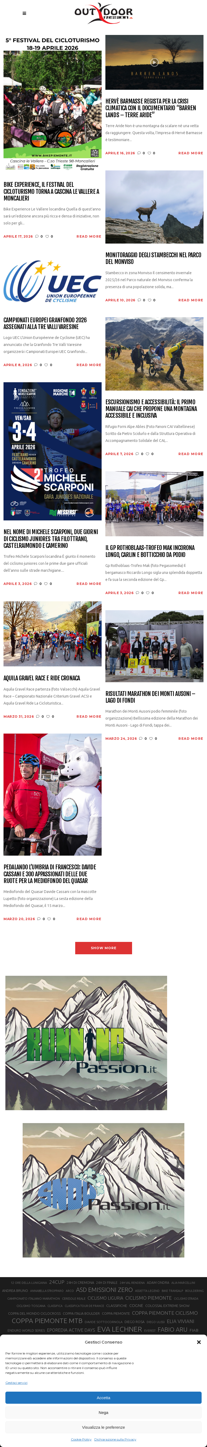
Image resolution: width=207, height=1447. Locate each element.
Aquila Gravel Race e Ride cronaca (42, 678)
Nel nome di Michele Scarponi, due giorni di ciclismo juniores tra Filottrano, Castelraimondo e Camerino (51, 538)
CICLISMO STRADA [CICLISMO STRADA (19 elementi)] (186, 1298)
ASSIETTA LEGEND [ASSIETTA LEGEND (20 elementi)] (147, 1290)
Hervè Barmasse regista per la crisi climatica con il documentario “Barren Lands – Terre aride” (150, 108)
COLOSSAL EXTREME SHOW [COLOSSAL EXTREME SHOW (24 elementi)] (167, 1305)
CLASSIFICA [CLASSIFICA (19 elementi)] (55, 1305)
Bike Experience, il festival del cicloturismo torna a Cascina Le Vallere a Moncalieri (51, 191)
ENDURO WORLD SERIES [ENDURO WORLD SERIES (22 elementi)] (26, 1330)
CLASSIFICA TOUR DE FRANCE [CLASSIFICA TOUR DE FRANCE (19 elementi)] (84, 1305)
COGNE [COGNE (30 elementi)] (136, 1305)
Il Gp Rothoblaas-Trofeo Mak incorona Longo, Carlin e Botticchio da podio (149, 551)
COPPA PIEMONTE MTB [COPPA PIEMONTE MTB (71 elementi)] (47, 1320)
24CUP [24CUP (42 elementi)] (56, 1282)
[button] (199, 1342)
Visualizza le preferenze (103, 1427)
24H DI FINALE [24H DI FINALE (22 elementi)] (107, 1282)
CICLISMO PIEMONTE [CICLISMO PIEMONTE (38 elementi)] (148, 1297)
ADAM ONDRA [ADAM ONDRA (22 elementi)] (158, 1282)
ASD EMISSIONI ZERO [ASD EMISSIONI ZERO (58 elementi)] (104, 1289)
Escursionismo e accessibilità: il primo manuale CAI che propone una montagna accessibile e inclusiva (151, 409)
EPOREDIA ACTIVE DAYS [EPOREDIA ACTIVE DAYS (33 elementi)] (71, 1330)
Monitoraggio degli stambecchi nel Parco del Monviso (153, 258)
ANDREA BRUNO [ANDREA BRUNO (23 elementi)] (15, 1290)
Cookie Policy (81, 1439)
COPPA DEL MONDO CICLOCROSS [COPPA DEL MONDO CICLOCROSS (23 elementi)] (34, 1313)
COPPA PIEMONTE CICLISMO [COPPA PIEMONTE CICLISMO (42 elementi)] (165, 1313)
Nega (103, 1412)
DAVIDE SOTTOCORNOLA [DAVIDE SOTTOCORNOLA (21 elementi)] (103, 1322)
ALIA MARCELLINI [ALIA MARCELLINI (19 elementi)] (183, 1282)
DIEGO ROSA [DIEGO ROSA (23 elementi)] (134, 1322)
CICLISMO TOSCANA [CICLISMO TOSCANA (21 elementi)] (30, 1305)
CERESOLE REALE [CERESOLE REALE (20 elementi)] (73, 1298)
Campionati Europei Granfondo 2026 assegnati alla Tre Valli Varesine (45, 323)
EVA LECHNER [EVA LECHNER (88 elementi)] (119, 1328)
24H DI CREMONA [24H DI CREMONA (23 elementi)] (80, 1282)
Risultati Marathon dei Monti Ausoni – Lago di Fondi (150, 697)
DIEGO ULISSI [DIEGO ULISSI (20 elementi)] (156, 1322)
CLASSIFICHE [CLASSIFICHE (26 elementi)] (116, 1305)
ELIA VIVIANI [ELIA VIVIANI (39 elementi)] (180, 1321)
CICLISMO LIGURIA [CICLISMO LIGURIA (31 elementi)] (105, 1298)
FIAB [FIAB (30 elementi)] (193, 1330)
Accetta (103, 1397)
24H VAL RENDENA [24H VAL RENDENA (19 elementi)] (132, 1282)
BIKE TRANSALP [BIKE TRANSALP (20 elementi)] (172, 1290)
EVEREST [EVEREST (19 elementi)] (150, 1330)
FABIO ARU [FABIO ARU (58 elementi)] (172, 1329)
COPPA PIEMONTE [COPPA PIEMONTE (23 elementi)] (116, 1313)
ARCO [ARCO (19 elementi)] (70, 1290)
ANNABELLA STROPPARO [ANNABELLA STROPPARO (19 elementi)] (47, 1290)
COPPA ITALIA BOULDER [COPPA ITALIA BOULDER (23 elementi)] (81, 1313)
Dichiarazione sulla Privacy (115, 1439)
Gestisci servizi (16, 1383)
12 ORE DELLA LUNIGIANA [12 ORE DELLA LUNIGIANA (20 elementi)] (29, 1282)
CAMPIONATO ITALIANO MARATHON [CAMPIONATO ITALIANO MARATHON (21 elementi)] (33, 1298)
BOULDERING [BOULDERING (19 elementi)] (194, 1290)
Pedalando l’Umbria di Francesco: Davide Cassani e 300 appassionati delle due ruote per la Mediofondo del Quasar (50, 874)
